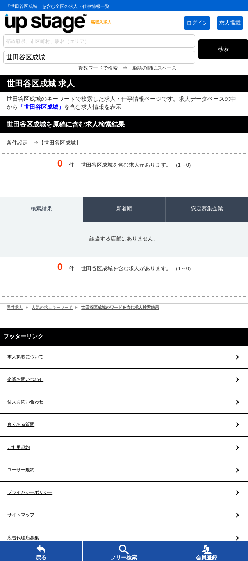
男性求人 (16, 307)
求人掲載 (230, 23)
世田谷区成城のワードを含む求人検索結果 (130, 307)
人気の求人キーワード (55, 307)
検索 (223, 49)
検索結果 (41, 209)
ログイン (197, 23)
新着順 (124, 209)
